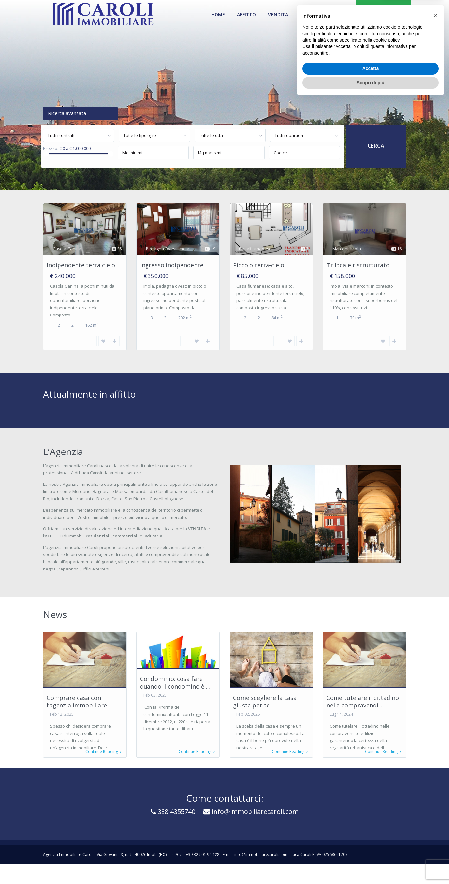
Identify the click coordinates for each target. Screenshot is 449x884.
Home (218, 14)
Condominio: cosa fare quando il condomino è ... (175, 682)
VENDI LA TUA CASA (384, 14)
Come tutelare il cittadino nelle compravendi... (362, 701)
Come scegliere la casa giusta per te (265, 701)
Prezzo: (50, 148)
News (306, 14)
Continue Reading (103, 752)
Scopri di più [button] (371, 866)
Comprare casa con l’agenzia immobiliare (77, 701)
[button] (435, 799)
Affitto (246, 14)
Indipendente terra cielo (81, 265)
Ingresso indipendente (171, 265)
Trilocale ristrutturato (357, 265)
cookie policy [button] (386, 823)
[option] (84, 281)
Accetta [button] (370, 852)
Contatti (337, 14)
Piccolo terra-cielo (258, 265)
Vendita (278, 14)
